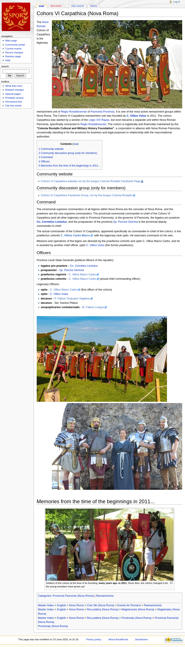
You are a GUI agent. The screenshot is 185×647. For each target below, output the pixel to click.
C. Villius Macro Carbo (82, 274)
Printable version (14, 97)
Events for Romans (129, 605)
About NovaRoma (118, 639)
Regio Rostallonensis (74, 111)
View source (77, 6)
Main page (11, 40)
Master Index (46, 605)
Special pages (13, 94)
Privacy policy (93, 639)
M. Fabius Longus (93, 307)
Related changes (14, 89)
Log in (176, 1)
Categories (44, 595)
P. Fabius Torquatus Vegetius (72, 298)
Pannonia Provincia (102, 111)
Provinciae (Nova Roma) (137, 617)
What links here (13, 86)
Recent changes (14, 52)
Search (5, 66)
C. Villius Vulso (136, 115)
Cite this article (13, 105)
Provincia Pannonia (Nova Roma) (73, 595)
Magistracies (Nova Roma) (138, 609)
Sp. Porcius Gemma (125, 221)
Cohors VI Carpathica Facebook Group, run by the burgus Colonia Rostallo (86, 195)
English (61, 605)
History (93, 6)
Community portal (15, 44)
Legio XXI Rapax (99, 119)
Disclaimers (141, 639)
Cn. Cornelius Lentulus (52, 221)
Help (7, 60)
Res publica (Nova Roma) (102, 609)
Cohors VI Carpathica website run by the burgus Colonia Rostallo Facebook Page (90, 181)
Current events (13, 48)
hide (75, 144)
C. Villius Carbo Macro (75, 235)
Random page (13, 56)
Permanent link (13, 101)
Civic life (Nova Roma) (100, 605)
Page (42, 6)
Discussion (56, 6)
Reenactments (105, 595)
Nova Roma (76, 605)
